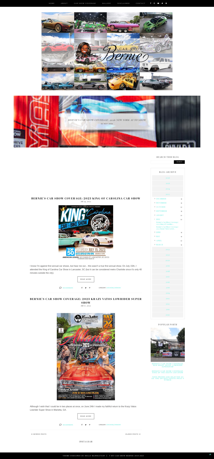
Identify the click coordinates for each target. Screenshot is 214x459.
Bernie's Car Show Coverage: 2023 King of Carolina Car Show (85, 198)
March (159, 244)
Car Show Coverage (85, 3)
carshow (117, 288)
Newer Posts (40, 434)
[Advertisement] (86, 173)
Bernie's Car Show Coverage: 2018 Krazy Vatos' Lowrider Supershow (168, 365)
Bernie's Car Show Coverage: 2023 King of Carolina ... (167, 223)
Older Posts (131, 434)
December (161, 199)
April (159, 240)
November (161, 203)
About (64, 3)
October (160, 207)
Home (52, 3)
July (158, 219)
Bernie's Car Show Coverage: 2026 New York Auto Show (107, 119)
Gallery (106, 3)
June (158, 232)
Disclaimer (124, 3)
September (161, 211)
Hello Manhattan (95, 456)
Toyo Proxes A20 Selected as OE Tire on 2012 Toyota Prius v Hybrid (167, 378)
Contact (140, 3)
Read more (85, 279)
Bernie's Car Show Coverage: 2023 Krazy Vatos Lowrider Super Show (86, 300)
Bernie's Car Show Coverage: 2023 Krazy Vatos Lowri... (167, 228)
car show (109, 288)
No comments (68, 288)
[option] (107, 121)
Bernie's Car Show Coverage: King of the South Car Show (168, 371)
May (158, 236)
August (160, 215)
